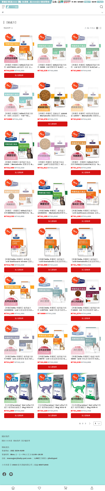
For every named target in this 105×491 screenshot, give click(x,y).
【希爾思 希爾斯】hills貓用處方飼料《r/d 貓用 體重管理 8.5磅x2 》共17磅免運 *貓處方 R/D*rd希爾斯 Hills (85, 66)
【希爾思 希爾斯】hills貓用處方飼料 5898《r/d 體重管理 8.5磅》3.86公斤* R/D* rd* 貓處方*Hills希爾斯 (52, 66)
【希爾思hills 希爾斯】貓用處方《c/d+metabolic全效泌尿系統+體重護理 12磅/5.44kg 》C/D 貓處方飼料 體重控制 (52, 260)
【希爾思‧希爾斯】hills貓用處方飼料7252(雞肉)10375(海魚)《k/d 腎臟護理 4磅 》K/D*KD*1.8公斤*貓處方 (86, 163)
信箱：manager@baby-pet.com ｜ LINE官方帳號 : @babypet (29, 458)
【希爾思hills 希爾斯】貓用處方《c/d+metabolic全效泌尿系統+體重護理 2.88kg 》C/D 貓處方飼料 (86, 260)
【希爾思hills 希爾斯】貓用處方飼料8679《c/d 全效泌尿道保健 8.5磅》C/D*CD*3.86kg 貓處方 (52, 358)
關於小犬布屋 (7, 441)
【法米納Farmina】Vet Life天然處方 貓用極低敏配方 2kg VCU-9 (19, 406)
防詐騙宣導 (25, 441)
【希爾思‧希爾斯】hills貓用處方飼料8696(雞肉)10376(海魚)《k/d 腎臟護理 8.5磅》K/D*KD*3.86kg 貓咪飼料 (19, 212)
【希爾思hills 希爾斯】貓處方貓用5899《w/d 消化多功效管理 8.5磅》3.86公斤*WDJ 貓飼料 (85, 358)
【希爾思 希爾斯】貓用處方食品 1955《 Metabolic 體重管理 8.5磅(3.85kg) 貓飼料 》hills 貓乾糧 (19, 163)
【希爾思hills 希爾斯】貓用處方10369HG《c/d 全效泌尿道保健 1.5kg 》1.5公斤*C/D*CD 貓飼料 (18, 309)
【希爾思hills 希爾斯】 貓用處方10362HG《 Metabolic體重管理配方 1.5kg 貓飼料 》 (52, 212)
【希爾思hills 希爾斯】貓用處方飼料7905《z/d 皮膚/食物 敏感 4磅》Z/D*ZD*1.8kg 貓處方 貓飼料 (19, 358)
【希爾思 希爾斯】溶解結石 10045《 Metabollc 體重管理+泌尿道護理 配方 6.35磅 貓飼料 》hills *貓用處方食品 (52, 115)
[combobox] (8, 28)
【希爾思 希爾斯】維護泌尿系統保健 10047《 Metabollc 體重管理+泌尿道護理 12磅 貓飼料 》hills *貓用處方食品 (86, 115)
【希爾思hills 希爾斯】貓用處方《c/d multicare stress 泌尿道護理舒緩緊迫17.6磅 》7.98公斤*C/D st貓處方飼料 (19, 260)
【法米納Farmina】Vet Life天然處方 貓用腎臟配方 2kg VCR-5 (86, 406)
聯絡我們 (16, 441)
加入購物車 (19, 75)
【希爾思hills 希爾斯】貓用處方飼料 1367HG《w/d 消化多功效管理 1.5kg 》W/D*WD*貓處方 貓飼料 (52, 309)
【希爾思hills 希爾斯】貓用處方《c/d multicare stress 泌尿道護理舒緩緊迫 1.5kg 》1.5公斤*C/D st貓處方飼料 (85, 212)
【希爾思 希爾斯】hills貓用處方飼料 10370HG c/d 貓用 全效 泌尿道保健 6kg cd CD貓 (18, 66)
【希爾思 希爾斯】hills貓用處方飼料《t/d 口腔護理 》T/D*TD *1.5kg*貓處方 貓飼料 (18, 115)
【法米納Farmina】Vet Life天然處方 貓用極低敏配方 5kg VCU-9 (52, 406)
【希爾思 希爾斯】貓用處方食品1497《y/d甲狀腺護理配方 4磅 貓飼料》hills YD (52, 163)
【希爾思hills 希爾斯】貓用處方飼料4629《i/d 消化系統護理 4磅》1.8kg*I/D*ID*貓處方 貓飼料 (85, 309)
